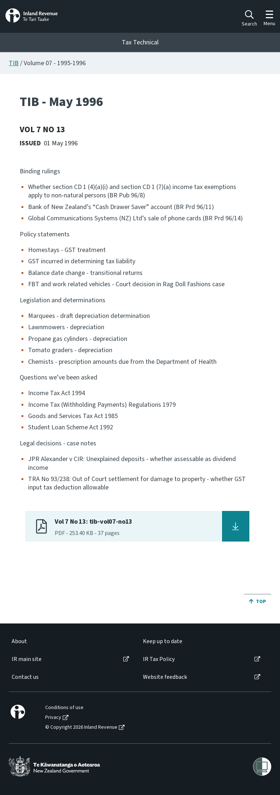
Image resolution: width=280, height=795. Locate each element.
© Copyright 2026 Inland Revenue (81, 727)
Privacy (53, 718)
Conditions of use (64, 708)
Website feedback (165, 677)
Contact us (25, 677)
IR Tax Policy (159, 659)
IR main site (27, 659)
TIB (14, 63)
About (19, 641)
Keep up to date (162, 641)
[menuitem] (70, 641)
